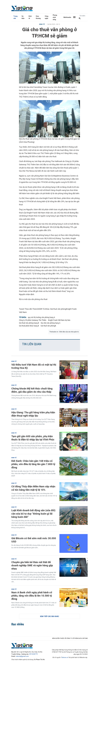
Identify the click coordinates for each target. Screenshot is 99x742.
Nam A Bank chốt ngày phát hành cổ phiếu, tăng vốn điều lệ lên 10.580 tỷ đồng (31, 595)
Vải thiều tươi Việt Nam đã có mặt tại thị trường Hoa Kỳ (33, 366)
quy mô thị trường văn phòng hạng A (41, 317)
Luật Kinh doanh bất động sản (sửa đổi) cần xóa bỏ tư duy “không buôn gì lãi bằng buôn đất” (33, 513)
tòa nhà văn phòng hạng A (50, 323)
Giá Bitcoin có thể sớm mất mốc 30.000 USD (33, 540)
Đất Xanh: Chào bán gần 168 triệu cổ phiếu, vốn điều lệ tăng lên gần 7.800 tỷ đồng (33, 464)
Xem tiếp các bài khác (49, 616)
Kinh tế (30, 17)
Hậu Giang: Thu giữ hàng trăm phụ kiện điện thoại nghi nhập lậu (33, 414)
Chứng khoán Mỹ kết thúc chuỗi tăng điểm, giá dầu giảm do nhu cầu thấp (32, 390)
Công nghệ (46, 17)
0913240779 (33, 654)
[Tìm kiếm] (80, 18)
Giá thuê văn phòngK (48, 326)
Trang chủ (15, 17)
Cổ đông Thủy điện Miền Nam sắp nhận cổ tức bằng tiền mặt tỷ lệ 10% (33, 488)
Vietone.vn (64, 657)
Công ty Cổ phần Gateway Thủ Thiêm (32, 320)
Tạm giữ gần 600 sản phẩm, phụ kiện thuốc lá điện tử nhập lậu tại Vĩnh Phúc (32, 438)
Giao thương (38, 17)
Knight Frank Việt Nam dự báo (59, 320)
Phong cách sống (55, 17)
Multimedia (67, 17)
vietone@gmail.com (22, 656)
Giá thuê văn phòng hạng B (29, 323)
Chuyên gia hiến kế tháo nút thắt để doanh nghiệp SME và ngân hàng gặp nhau (32, 565)
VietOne (22, 8)
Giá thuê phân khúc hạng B (29, 326)
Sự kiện (23, 17)
